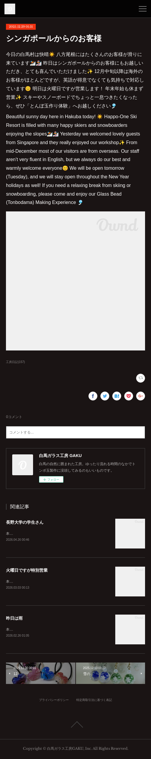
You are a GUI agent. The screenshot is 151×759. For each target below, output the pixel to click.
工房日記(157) (15, 362)
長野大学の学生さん (24, 522)
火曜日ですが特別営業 (27, 570)
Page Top (75, 725)
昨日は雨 (14, 619)
